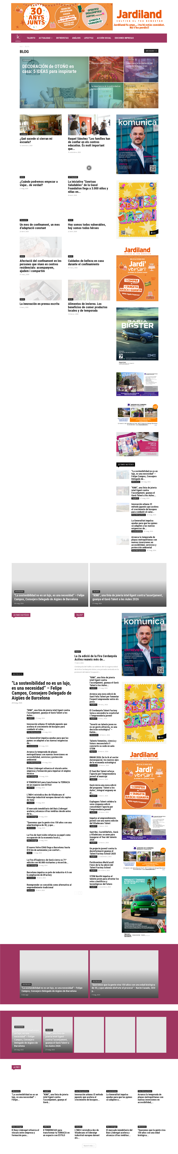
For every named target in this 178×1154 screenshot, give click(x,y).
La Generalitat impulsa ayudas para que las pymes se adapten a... (119, 1097)
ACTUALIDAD (45, 38)
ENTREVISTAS (62, 38)
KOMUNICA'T (27, 60)
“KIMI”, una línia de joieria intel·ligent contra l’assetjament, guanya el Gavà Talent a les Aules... (144, 491)
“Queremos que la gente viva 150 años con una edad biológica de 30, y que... (49, 823)
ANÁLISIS (76, 38)
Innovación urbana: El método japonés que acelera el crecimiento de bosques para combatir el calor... (144, 508)
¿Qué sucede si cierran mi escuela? (36, 140)
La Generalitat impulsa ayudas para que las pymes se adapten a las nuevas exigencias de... (144, 524)
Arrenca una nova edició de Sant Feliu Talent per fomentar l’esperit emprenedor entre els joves (104, 698)
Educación (131, 86)
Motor (30, 853)
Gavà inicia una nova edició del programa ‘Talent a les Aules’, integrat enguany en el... (103, 789)
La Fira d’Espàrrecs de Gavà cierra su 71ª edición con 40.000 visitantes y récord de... (47, 861)
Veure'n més (89, 1146)
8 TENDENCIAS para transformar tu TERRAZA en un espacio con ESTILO (48, 783)
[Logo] (18, 38)
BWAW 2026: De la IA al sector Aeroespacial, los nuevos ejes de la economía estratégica (104, 760)
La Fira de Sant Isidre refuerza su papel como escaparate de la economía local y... (48, 836)
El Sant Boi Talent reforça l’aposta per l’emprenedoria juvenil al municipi (103, 774)
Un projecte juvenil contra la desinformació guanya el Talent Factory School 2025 (103, 851)
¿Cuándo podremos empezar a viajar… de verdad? (39, 183)
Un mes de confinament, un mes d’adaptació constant (40, 226)
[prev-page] (76, 893)
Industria (31, 803)
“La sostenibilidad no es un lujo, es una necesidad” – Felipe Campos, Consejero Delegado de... (144, 475)
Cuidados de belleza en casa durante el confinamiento (86, 262)
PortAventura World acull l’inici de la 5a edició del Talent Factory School (102, 865)
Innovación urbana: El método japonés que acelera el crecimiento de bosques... (89, 1097)
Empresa (93, 751)
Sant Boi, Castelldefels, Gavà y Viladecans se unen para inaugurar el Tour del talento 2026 (104, 836)
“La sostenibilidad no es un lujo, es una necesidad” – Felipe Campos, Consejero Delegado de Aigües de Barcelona (41, 690)
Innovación (31, 878)
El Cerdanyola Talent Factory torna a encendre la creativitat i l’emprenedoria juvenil (104, 713)
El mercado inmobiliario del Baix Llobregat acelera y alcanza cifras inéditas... (119, 1133)
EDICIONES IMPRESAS (124, 38)
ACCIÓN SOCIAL (104, 38)
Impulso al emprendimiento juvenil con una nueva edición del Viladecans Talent (104, 821)
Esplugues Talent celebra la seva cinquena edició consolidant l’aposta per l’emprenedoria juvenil (103, 805)
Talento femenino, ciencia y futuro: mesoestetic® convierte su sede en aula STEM (103, 744)
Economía (130, 60)
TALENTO (31, 38)
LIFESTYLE (88, 38)
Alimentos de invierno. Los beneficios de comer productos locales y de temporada (87, 307)
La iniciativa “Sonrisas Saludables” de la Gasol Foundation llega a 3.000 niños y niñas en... (88, 187)
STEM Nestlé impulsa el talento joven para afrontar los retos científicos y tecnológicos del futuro (104, 880)
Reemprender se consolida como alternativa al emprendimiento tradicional (49, 886)
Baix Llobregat (32, 776)
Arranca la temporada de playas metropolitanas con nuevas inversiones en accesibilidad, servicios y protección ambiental (144, 542)
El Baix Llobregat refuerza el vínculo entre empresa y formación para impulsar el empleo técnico (49, 771)
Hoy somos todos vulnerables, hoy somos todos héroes (87, 226)
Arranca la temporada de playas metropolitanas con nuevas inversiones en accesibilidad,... (150, 1098)
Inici (21, 46)
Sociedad (24, 134)
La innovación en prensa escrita (39, 304)
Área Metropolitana (138, 515)
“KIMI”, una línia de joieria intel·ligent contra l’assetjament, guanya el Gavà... (55, 1098)
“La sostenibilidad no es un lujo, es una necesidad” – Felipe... (25, 1097)
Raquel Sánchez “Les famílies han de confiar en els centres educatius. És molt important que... (89, 144)
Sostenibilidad (137, 531)
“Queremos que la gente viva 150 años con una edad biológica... (151, 1133)
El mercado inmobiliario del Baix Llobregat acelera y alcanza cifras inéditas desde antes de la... (49, 811)
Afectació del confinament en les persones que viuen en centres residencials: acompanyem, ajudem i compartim (40, 266)
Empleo (77, 651)
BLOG (94, 60)
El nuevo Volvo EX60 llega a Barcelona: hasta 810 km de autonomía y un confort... (48, 848)
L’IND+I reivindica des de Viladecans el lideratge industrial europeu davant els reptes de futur (49, 797)
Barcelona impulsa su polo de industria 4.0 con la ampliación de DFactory (49, 873)
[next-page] (80, 893)
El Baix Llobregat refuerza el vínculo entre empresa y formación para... (25, 1133)
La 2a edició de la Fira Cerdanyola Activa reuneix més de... (96, 657)
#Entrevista (135, 482)
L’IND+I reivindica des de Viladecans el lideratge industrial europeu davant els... (87, 1134)
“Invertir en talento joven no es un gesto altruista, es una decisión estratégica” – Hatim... (103, 728)
